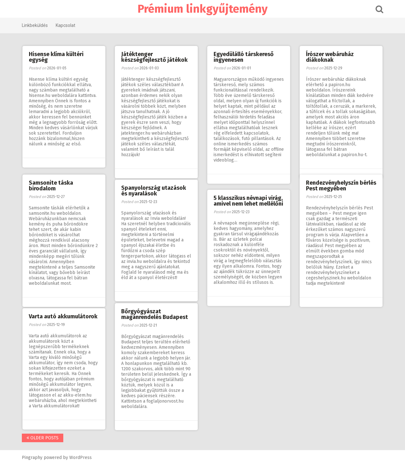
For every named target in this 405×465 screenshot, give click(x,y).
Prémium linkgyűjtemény (203, 9)
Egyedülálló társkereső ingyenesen (244, 57)
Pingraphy (32, 457)
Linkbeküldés (35, 25)
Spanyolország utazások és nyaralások (153, 190)
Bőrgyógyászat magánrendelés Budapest (154, 314)
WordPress (80, 457)
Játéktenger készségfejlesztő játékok (154, 57)
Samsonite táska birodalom (51, 185)
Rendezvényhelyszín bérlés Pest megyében (341, 185)
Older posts (43, 438)
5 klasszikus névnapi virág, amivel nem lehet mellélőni (248, 200)
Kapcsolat (65, 25)
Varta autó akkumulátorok (63, 316)
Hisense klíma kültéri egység (56, 57)
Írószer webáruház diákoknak (330, 57)
